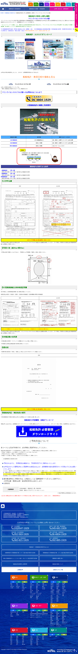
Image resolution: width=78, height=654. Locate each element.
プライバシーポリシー (57, 1)
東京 (30, 4)
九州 (74, 4)
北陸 (47, 4)
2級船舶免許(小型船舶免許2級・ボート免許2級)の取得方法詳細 (58, 552)
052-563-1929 (21, 534)
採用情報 (47, 1)
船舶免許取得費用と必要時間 (20, 564)
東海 (41, 4)
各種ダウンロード (32, 1)
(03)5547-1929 (21, 528)
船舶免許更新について (58, 564)
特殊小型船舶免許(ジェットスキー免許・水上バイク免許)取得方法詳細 (20, 558)
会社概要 (40, 1)
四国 (68, 4)
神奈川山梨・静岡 (36, 4)
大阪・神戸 (52, 4)
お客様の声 (20, 569)
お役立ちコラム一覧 (58, 569)
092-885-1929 (59, 540)
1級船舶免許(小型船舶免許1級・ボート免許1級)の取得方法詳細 (20, 552)
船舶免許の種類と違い (58, 558)
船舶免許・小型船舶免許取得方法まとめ (39, 547)
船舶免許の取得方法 (10, 13)
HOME (2, 13)
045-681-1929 (59, 528)
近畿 (57, 4)
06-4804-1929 (59, 534)
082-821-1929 (21, 540)
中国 (63, 4)
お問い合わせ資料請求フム (77, 15)
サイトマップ (69, 1)
